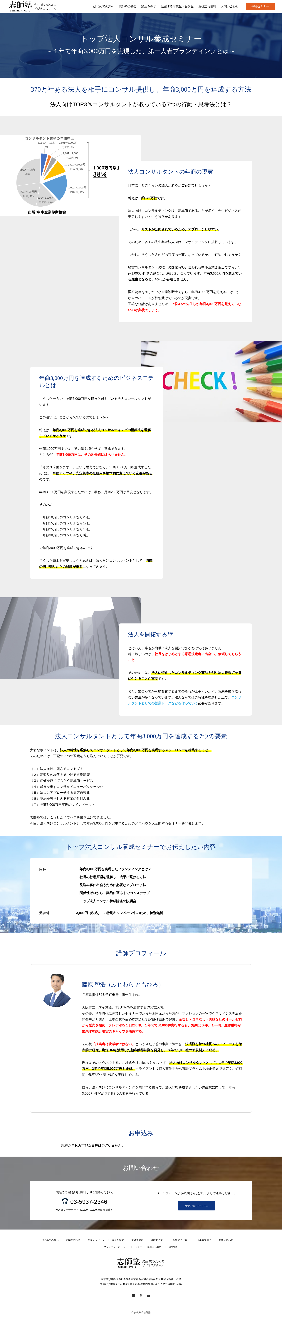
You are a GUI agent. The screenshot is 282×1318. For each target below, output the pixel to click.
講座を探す (118, 1240)
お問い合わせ (226, 1240)
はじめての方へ (50, 1240)
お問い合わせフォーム (196, 1206)
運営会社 (174, 1247)
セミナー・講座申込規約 (148, 1247)
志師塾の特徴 (73, 1240)
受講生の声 (137, 1240)
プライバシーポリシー (116, 1247)
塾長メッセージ (96, 1240)
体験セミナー (260, 6)
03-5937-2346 (88, 1201)
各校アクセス (180, 1240)
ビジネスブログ (202, 1240)
